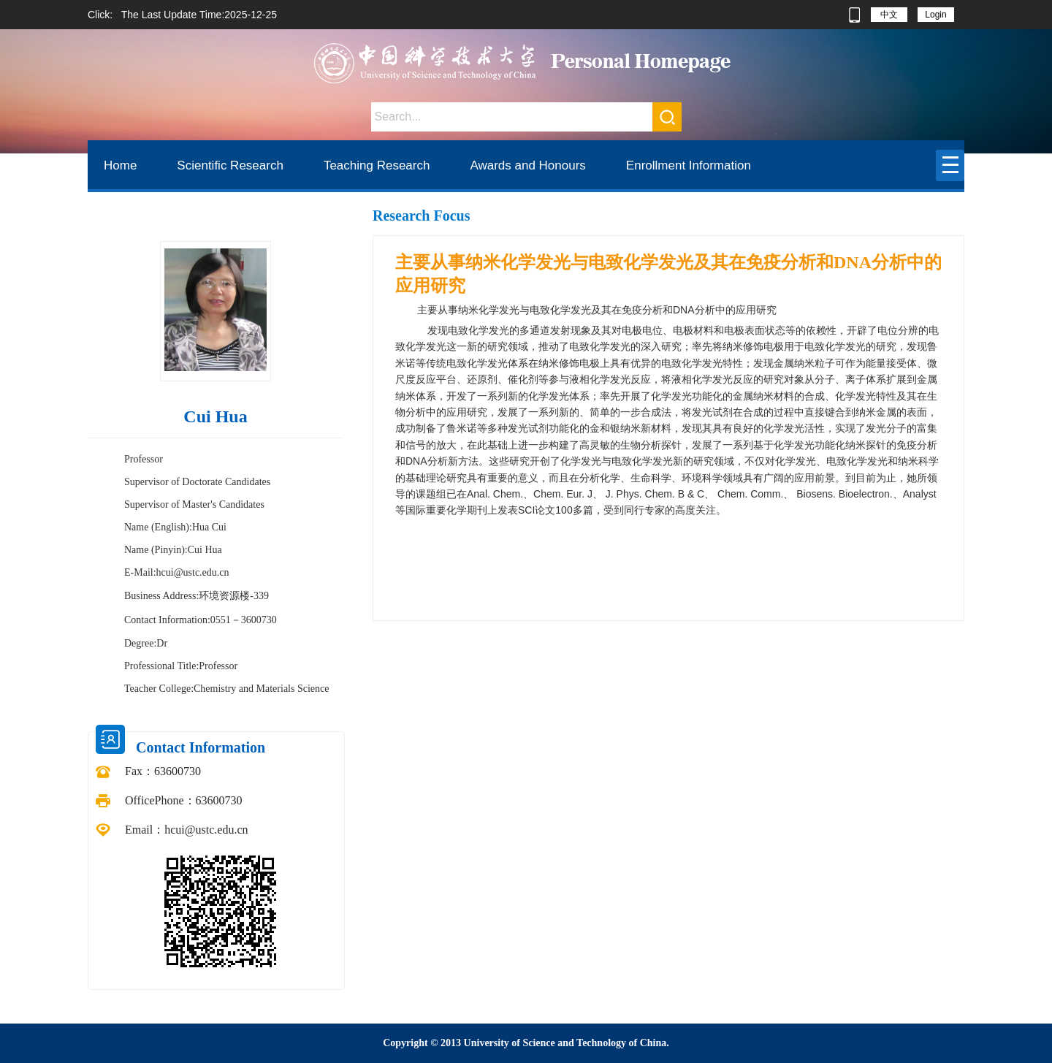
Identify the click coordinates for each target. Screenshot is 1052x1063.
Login (935, 14)
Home (120, 165)
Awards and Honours (527, 165)
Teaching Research (377, 165)
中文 (889, 14)
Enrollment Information (688, 165)
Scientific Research (230, 165)
